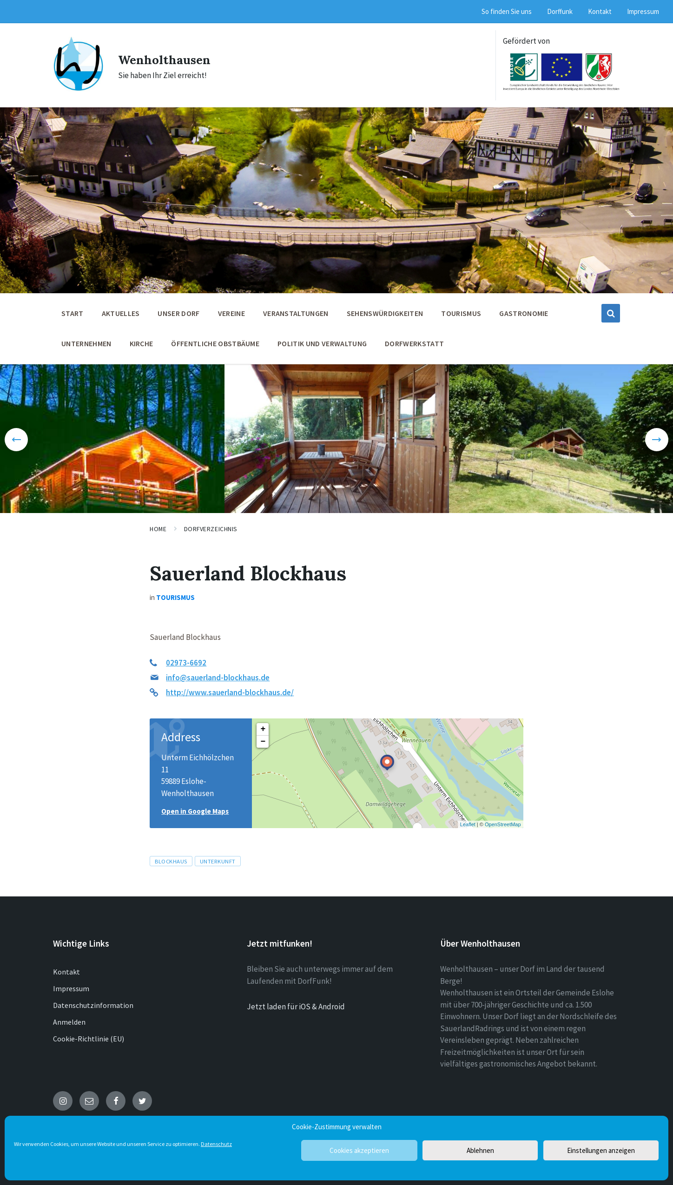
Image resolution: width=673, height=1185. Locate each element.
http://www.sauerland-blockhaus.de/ (230, 692)
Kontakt (66, 971)
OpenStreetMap (503, 824)
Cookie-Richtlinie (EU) (88, 1038)
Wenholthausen (171, 59)
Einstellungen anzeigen (601, 1150)
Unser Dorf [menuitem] (178, 313)
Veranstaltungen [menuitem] (296, 313)
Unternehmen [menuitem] (86, 343)
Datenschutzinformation (93, 1005)
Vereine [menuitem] (231, 313)
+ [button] (262, 729)
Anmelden (69, 1022)
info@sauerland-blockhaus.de (218, 677)
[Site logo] (78, 89)
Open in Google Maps (195, 811)
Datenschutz (216, 1143)
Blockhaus (171, 861)
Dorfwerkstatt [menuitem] (414, 343)
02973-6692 (186, 663)
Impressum (71, 988)
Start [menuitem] (72, 313)
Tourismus (175, 597)
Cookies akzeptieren (359, 1150)
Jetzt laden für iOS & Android (296, 1006)
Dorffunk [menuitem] (560, 11)
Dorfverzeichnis (211, 529)
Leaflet (467, 824)
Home (158, 529)
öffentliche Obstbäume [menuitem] (215, 343)
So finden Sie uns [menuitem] (507, 11)
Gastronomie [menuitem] (523, 313)
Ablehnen (480, 1150)
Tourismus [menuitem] (461, 313)
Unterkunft (218, 861)
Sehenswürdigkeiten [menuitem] (385, 313)
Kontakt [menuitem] (600, 11)
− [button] (262, 741)
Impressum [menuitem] (643, 11)
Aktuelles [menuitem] (121, 313)
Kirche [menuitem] (141, 343)
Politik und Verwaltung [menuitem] (322, 343)
